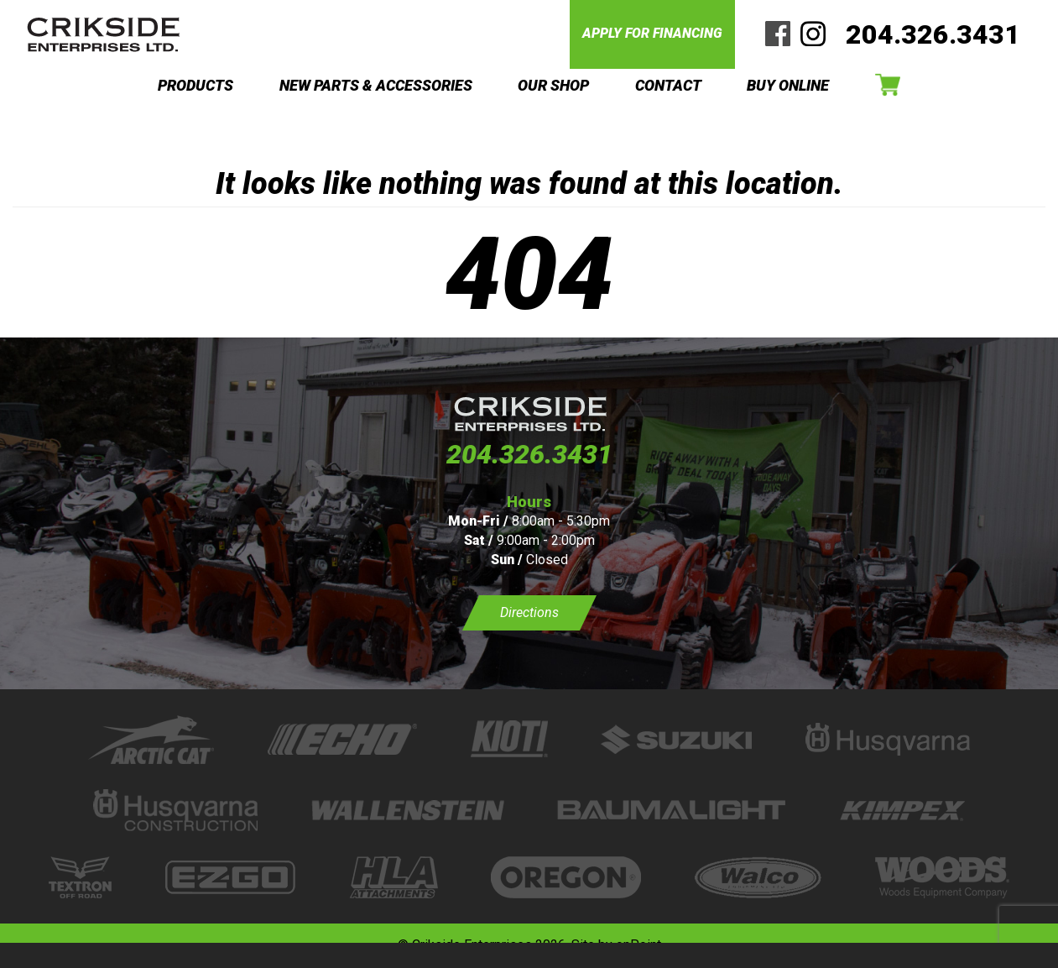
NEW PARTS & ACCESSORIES (375, 85)
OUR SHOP (553, 85)
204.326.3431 (933, 34)
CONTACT (668, 85)
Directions (529, 612)
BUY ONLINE (788, 85)
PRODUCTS (195, 85)
